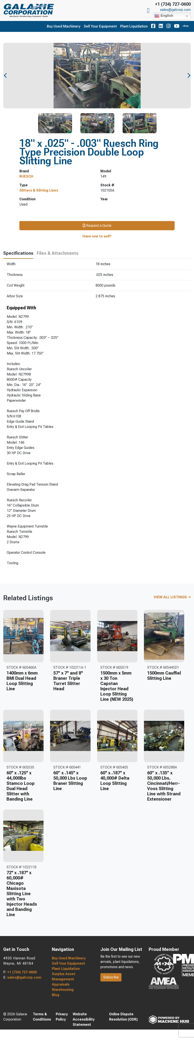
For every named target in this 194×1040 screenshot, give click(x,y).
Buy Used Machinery (63, 26)
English (163, 16)
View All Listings (172, 597)
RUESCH (26, 176)
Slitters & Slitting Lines (38, 190)
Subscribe (111, 977)
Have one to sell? (97, 236)
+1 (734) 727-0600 (173, 4)
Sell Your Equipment (100, 26)
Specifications (18, 253)
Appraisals (60, 984)
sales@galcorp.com (175, 10)
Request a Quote (97, 225)
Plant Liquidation (134, 26)
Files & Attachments (57, 253)
